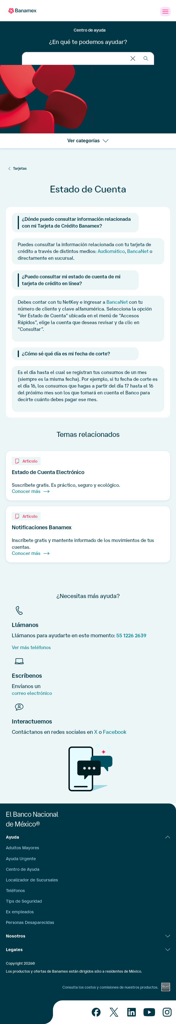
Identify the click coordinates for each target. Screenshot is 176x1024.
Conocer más (30, 491)
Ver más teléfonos (31, 647)
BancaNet (137, 251)
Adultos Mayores (22, 847)
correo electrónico (32, 693)
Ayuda (88, 837)
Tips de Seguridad (24, 901)
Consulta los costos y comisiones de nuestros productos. (110, 987)
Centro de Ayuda (22, 869)
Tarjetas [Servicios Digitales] (20, 168)
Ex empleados (20, 911)
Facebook (114, 732)
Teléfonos (15, 890)
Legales (88, 949)
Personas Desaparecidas (30, 922)
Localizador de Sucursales (32, 880)
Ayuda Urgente (21, 858)
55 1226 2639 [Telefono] (131, 635)
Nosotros (88, 936)
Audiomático (111, 251)
